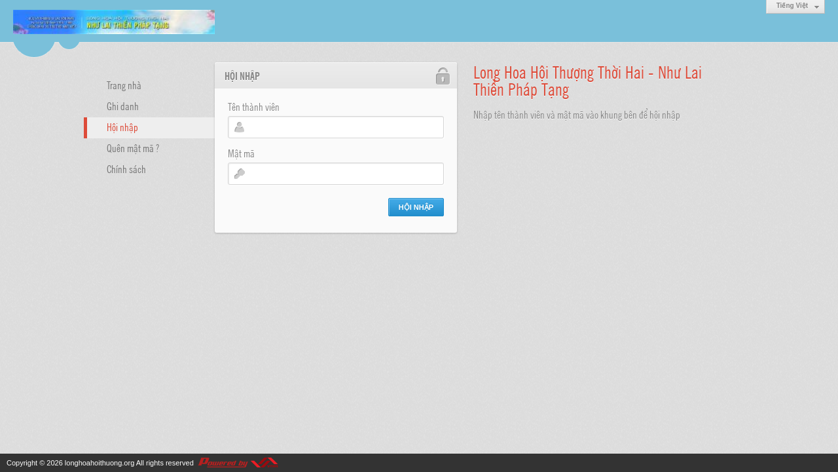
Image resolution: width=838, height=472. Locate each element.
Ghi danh (123, 105)
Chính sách (126, 168)
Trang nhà (124, 84)
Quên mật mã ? (133, 147)
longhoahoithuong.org (99, 463)
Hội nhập (122, 126)
